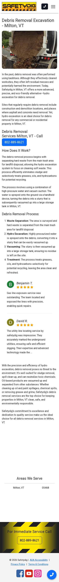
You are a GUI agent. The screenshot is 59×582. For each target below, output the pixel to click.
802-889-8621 (14, 142)
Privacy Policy (18, 564)
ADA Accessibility (39, 560)
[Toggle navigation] (53, 6)
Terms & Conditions (38, 564)
